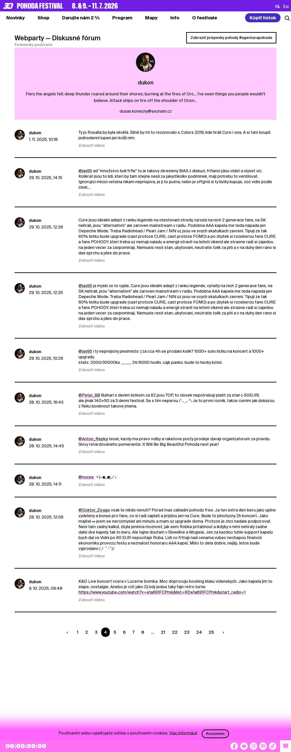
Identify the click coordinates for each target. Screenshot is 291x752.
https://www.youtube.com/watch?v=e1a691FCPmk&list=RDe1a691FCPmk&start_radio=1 (162, 592)
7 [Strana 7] (134, 632)
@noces (86, 477)
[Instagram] (253, 746)
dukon (35, 132)
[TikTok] (272, 746)
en (286, 6)
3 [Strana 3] (96, 632)
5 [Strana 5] (115, 632)
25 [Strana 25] (211, 632)
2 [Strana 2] (86, 632)
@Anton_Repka (93, 438)
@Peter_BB (89, 395)
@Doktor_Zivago (94, 510)
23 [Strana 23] (186, 632)
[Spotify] (263, 746)
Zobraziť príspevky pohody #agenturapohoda (231, 37)
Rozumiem (215, 734)
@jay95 (85, 170)
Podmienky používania (33, 45)
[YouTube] (244, 746)
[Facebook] (234, 746)
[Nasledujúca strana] (222, 632)
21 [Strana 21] (163, 632)
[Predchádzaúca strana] (68, 632)
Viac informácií (183, 732)
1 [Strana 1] (77, 632)
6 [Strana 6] (124, 632)
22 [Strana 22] (175, 632)
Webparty (29, 38)
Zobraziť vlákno (91, 146)
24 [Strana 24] (199, 632)
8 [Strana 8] (142, 632)
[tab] (43, 18)
